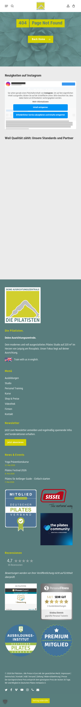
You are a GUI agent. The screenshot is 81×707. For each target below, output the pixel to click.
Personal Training (14, 388)
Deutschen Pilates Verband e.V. (33, 683)
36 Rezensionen (15, 565)
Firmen (8, 409)
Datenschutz (10, 677)
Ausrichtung (11, 352)
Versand (32, 677)
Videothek (10, 404)
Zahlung (40, 677)
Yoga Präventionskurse (17, 462)
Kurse (8, 393)
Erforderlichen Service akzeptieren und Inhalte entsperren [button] (40, 115)
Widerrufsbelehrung (52, 677)
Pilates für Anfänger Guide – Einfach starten (27, 479)
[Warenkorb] (73, 6)
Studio (8, 383)
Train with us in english (26, 359)
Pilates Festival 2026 (15, 470)
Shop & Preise (12, 399)
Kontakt (9, 414)
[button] (6, 6)
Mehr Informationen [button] (40, 102)
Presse (64, 677)
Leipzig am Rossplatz (28, 348)
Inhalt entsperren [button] (40, 107)
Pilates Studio (53, 344)
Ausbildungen (12, 378)
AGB (25, 677)
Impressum (65, 674)
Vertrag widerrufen (40, 701)
